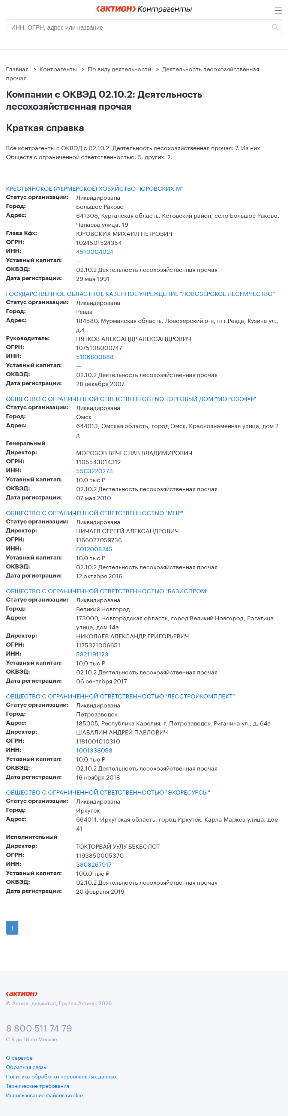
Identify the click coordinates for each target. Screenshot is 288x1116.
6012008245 (94, 548)
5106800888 (95, 355)
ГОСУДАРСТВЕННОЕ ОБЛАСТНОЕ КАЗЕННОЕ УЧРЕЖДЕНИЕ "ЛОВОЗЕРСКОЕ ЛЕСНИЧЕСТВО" (140, 292)
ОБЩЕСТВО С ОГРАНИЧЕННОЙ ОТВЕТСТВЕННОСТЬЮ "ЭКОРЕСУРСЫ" (108, 791)
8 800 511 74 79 (39, 1027)
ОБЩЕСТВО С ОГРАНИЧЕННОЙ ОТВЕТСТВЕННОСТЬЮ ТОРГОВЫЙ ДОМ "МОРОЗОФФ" (131, 398)
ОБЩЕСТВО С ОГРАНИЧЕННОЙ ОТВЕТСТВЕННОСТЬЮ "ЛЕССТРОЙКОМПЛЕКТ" (120, 695)
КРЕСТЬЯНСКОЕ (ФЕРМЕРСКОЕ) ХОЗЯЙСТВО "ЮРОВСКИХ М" (94, 187)
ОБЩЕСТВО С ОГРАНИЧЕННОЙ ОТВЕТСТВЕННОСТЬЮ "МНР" (94, 512)
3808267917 (94, 863)
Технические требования (37, 1085)
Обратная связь (26, 1066)
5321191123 (92, 653)
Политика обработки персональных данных (61, 1076)
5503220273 (94, 470)
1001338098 (94, 749)
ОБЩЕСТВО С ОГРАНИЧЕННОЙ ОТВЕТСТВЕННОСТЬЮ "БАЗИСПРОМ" (107, 590)
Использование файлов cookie (44, 1094)
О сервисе (19, 1057)
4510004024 (94, 250)
